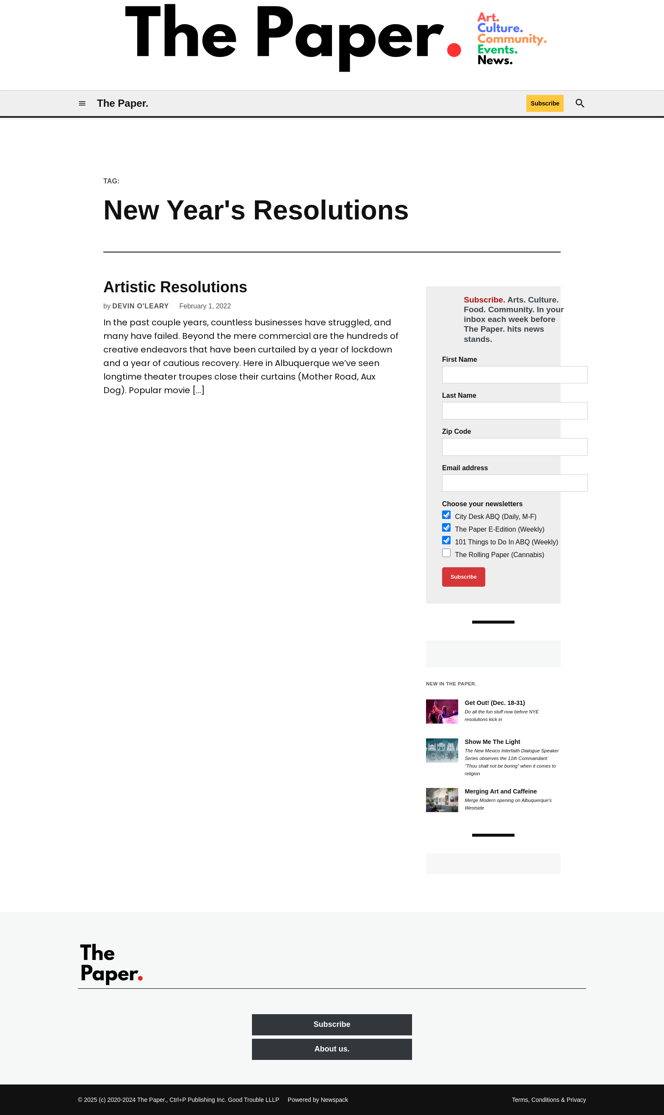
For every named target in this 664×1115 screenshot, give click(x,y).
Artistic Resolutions (175, 287)
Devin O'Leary (140, 306)
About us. (332, 1049)
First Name (459, 359)
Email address (465, 468)
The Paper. (122, 103)
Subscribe (545, 103)
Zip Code (456, 431)
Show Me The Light (492, 741)
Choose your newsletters (482, 504)
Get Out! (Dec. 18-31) (495, 702)
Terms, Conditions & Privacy (549, 1099)
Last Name (459, 395)
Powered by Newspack (318, 1099)
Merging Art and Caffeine (501, 791)
